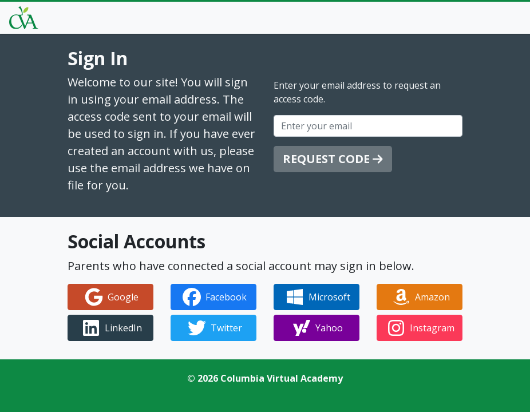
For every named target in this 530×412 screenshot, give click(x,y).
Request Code (333, 159)
